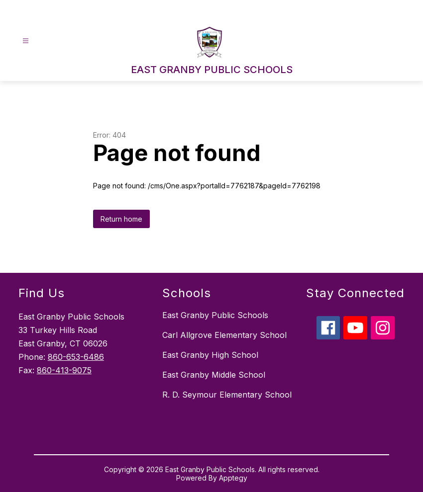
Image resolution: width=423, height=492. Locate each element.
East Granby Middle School (213, 375)
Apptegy (233, 478)
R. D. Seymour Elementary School (227, 395)
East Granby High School (210, 355)
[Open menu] (25, 41)
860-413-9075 (64, 370)
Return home (121, 219)
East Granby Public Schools (215, 315)
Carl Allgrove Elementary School (224, 335)
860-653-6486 (76, 357)
